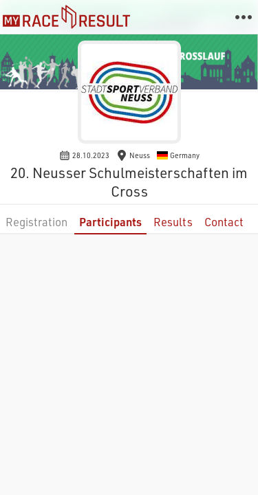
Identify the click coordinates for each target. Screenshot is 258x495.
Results (173, 221)
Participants (110, 221)
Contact (224, 221)
